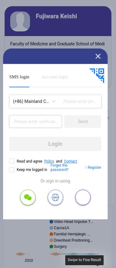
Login (55, 144)
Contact (70, 161)
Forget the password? (60, 167)
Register (94, 167)
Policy (49, 161)
